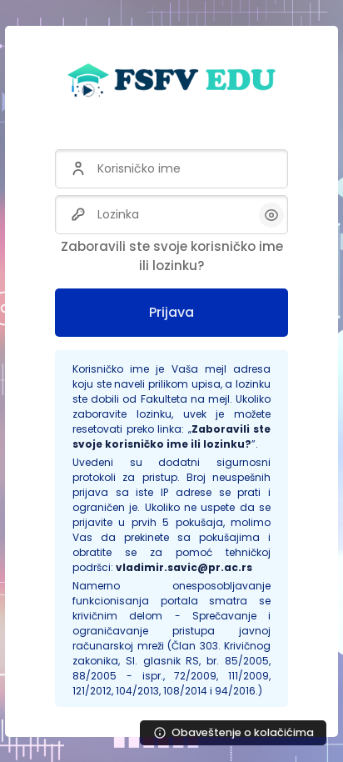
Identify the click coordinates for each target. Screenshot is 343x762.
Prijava (171, 312)
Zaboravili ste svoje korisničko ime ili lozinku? (172, 256)
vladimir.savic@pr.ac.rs (184, 567)
